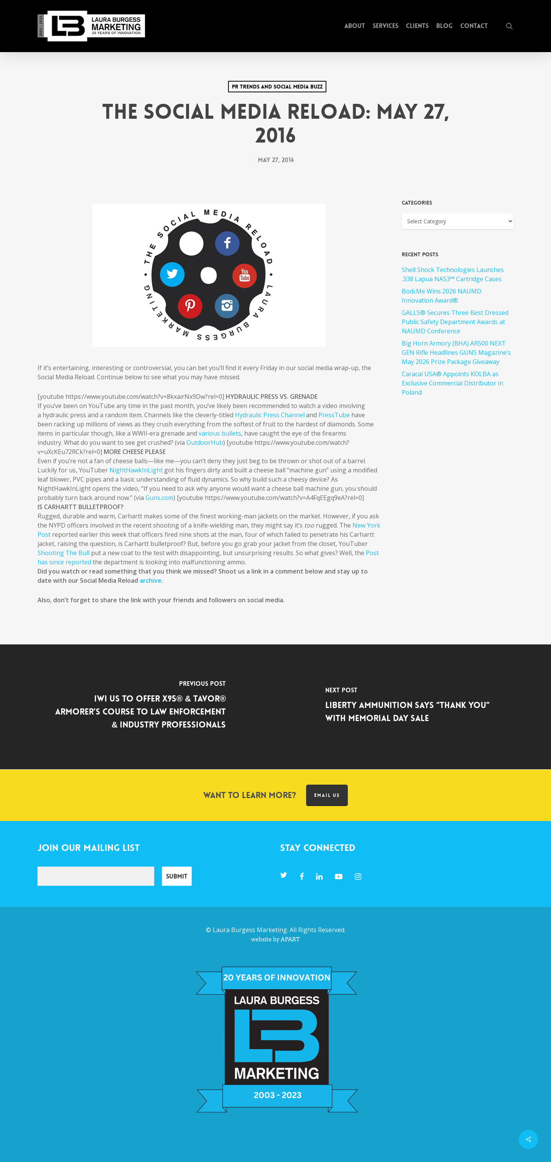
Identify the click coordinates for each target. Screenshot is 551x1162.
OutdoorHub (204, 442)
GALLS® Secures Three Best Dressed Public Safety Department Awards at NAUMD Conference (455, 321)
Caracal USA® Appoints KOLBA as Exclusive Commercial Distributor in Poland (452, 383)
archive (150, 580)
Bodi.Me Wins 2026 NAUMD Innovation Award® (441, 296)
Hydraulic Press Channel (270, 415)
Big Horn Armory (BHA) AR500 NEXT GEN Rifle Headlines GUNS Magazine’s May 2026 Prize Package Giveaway (456, 352)
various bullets (220, 433)
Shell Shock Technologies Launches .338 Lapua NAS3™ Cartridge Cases (453, 274)
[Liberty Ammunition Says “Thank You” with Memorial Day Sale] (413, 706)
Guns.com (159, 497)
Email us (327, 795)
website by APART (275, 939)
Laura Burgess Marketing (250, 930)
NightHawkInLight (136, 470)
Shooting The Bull (63, 553)
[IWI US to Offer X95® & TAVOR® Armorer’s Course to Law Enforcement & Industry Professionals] (138, 706)
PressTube (334, 415)
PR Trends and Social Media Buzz (277, 86)
